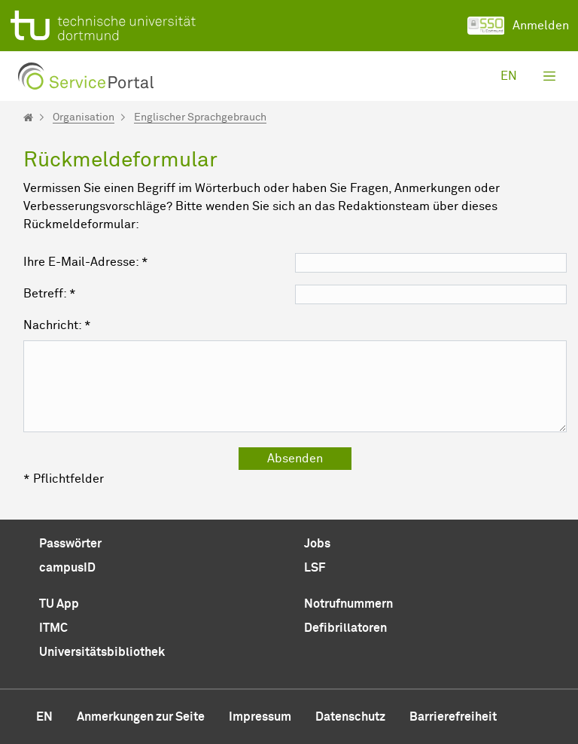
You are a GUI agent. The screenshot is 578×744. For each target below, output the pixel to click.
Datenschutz (350, 717)
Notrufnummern (348, 604)
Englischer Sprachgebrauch (200, 117)
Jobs (317, 544)
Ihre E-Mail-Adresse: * (85, 262)
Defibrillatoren (345, 628)
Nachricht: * (57, 325)
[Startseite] (28, 117)
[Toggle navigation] (549, 76)
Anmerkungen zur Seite (141, 717)
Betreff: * (49, 294)
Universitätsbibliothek (102, 652)
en (508, 76)
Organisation (83, 117)
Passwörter (70, 544)
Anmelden (518, 26)
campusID (67, 568)
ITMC (53, 628)
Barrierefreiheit (453, 717)
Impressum (260, 717)
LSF (314, 568)
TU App (59, 604)
